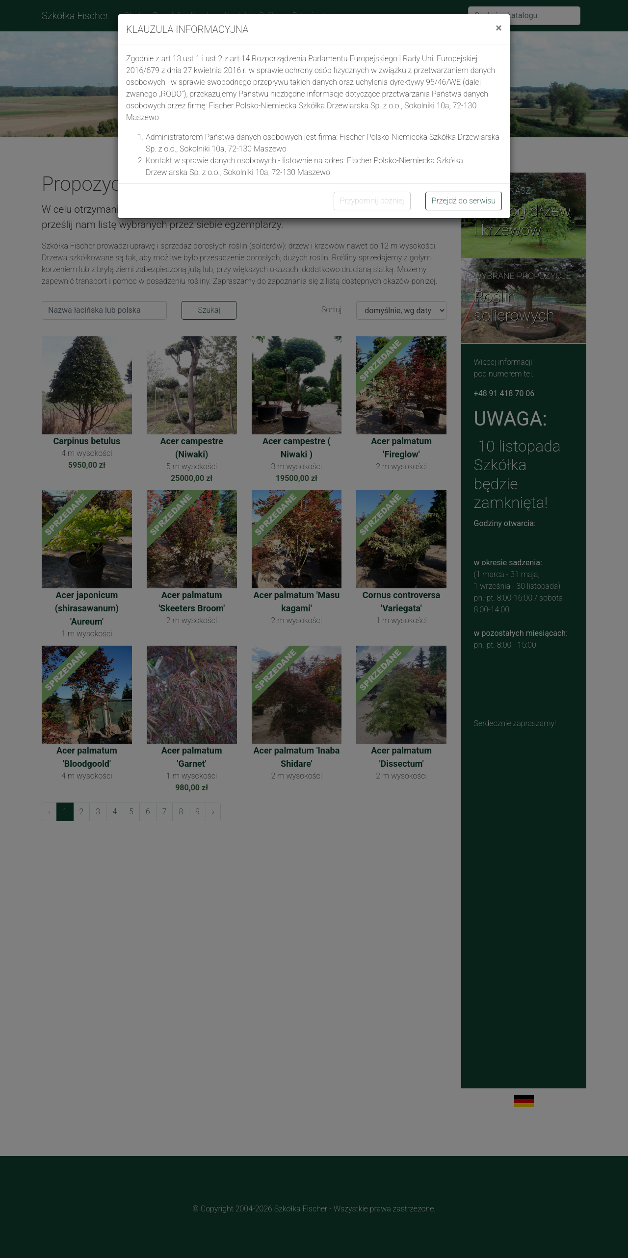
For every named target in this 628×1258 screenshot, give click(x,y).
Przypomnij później (372, 200)
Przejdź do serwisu (464, 200)
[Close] (499, 28)
